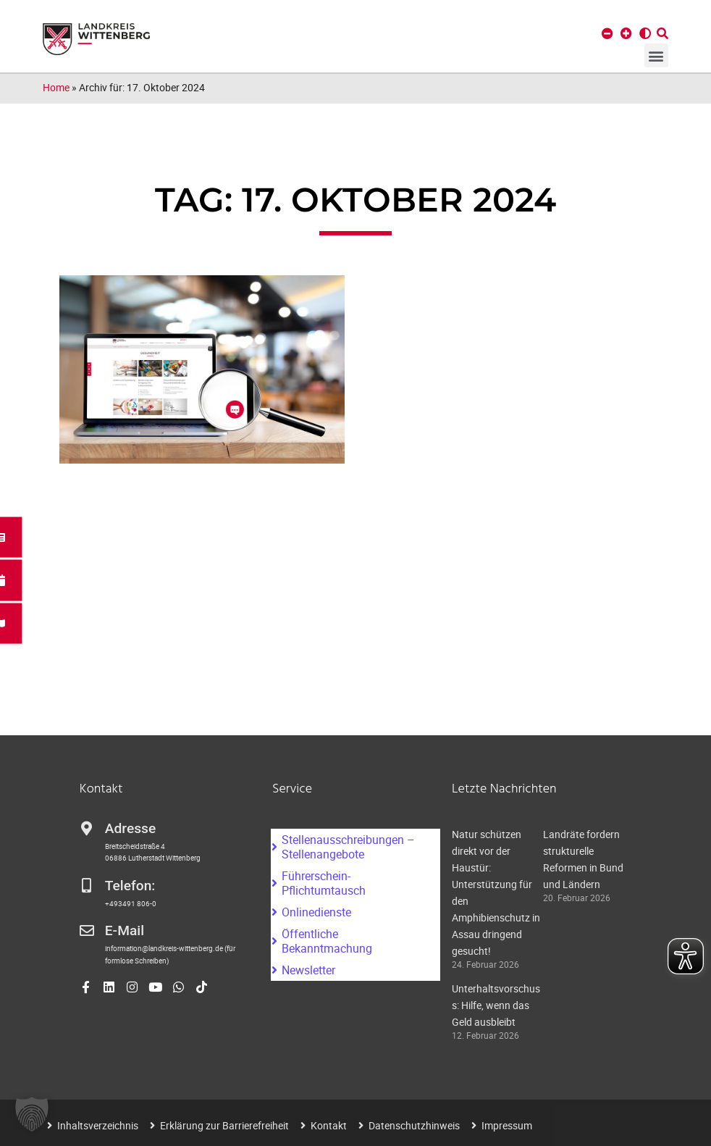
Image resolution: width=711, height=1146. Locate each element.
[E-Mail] (87, 931)
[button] (656, 55)
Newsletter (308, 970)
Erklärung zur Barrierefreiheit (224, 1125)
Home (56, 87)
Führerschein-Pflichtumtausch (324, 883)
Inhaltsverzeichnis (97, 1125)
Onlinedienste (316, 912)
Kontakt (329, 1125)
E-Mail (124, 930)
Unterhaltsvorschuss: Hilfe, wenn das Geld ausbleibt (496, 1005)
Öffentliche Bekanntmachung (327, 941)
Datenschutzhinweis (414, 1125)
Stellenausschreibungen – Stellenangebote (348, 847)
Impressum (506, 1125)
